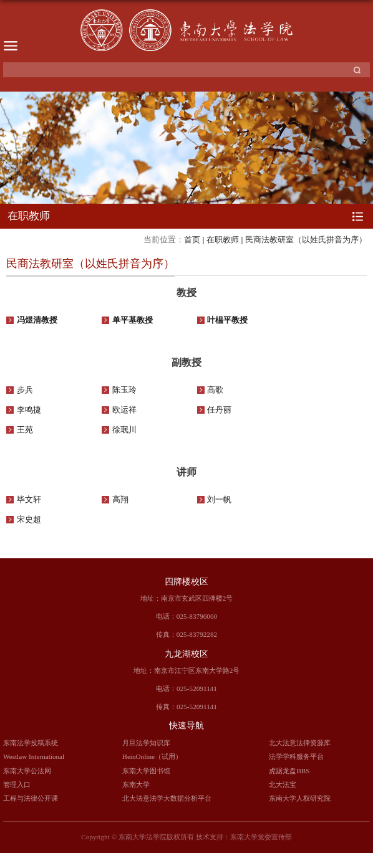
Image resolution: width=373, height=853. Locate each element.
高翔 (120, 499)
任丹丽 (219, 410)
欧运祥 (124, 410)
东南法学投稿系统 (30, 742)
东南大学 (136, 784)
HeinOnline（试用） (152, 756)
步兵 (25, 390)
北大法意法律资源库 (300, 742)
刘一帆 (219, 499)
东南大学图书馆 (146, 770)
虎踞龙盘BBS (289, 770)
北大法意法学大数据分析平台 (166, 798)
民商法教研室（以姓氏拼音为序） (306, 239)
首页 (192, 239)
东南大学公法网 (27, 770)
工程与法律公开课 (30, 798)
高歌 (215, 390)
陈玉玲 (124, 390)
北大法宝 (282, 784)
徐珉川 (124, 430)
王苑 (25, 430)
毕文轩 (29, 499)
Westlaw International (33, 756)
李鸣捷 (29, 410)
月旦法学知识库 (146, 742)
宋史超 (29, 519)
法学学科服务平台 (296, 756)
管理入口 (17, 784)
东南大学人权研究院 (300, 798)
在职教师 (222, 239)
